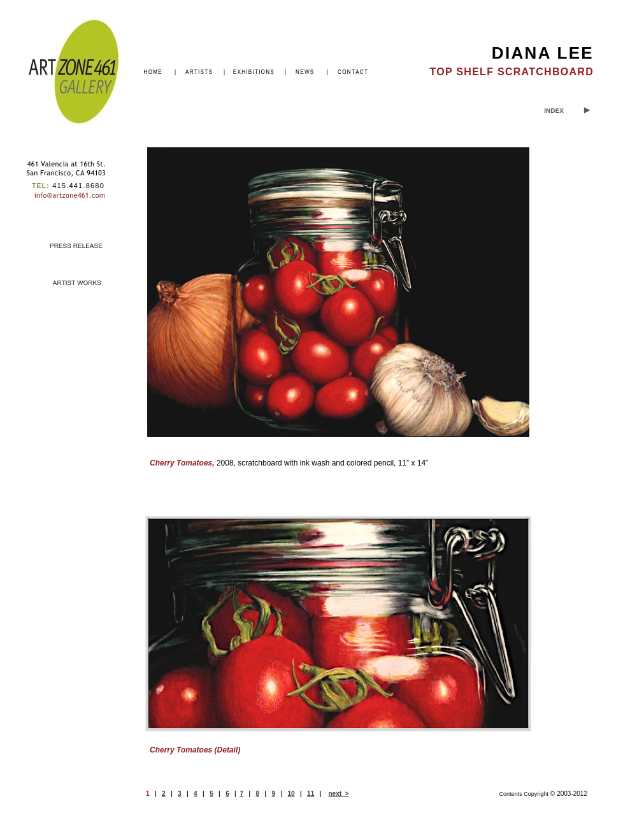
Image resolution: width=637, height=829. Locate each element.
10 (291, 793)
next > (338, 793)
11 (310, 793)
